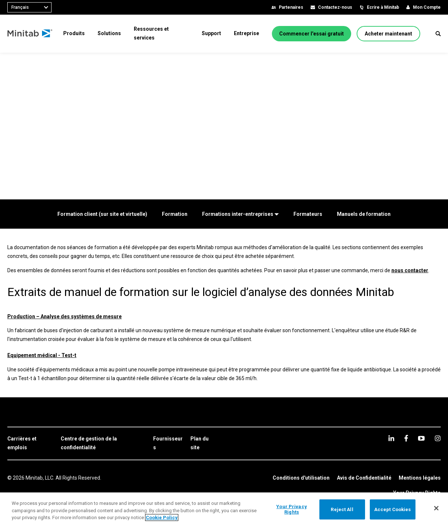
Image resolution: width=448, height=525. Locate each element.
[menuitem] (74, 33)
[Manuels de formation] (364, 214)
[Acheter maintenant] (388, 33)
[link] (30, 443)
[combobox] (29, 7)
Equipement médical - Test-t (41, 355)
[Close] (436, 508)
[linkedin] (391, 438)
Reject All (342, 509)
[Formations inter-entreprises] (240, 214)
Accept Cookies (392, 509)
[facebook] (406, 438)
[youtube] (421, 438)
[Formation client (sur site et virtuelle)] (102, 214)
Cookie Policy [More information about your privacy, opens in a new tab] (162, 517)
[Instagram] (437, 438)
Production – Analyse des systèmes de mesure (64, 316)
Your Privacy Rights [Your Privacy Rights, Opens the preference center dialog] (291, 509)
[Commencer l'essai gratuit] (311, 33)
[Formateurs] (307, 214)
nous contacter (409, 270)
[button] (438, 33)
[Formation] (174, 214)
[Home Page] (30, 33)
